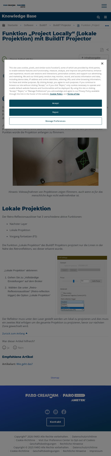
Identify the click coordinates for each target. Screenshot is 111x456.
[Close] (102, 63)
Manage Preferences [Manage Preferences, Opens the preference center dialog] (55, 121)
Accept (55, 103)
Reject (55, 112)
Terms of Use (73, 94)
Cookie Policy (56, 94)
